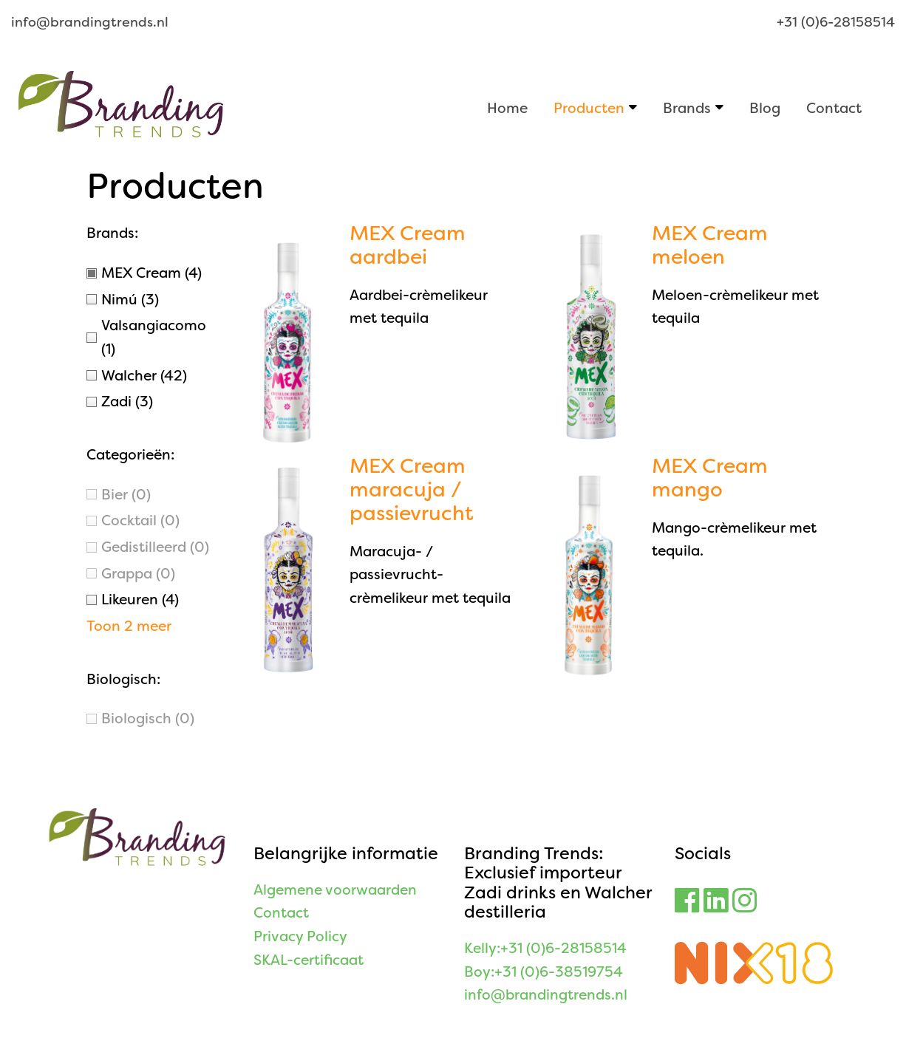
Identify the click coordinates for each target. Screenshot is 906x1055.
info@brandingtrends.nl (89, 22)
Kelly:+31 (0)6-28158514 (545, 948)
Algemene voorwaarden (335, 890)
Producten (589, 107)
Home (507, 107)
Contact (834, 107)
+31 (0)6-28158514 (836, 22)
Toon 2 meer (128, 626)
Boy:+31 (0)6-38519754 (543, 972)
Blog (764, 107)
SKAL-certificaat (308, 960)
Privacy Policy (300, 936)
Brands (687, 107)
